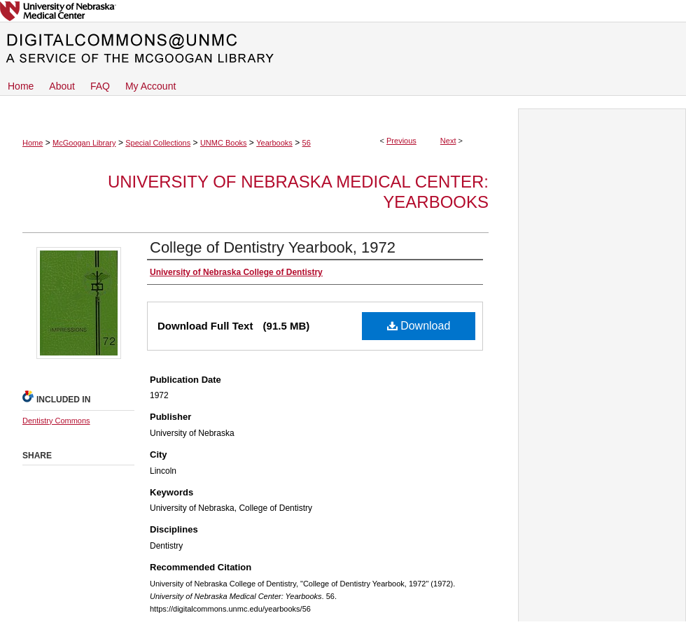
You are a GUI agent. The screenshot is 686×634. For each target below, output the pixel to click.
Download (419, 326)
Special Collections (157, 143)
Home (32, 143)
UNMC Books (223, 143)
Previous (401, 140)
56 (306, 143)
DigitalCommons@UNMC (343, 49)
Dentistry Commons (56, 420)
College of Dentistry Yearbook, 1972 (273, 247)
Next (448, 140)
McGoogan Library (84, 143)
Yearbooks (274, 143)
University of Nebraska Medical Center (343, 11)
